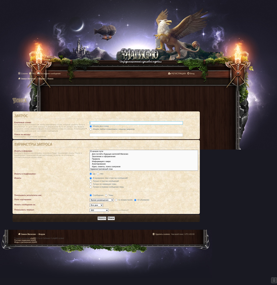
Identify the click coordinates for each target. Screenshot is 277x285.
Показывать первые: (24, 210)
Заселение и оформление (144, 156)
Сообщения (97, 195)
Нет (100, 174)
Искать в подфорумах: (25, 174)
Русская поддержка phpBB (25, 240)
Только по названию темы (103, 184)
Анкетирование (144, 164)
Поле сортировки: (23, 199)
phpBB (33, 238)
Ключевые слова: (22, 122)
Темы (109, 195)
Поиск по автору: (22, 134)
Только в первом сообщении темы (107, 187)
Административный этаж (144, 169)
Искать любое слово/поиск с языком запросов (112, 129)
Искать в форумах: (23, 151)
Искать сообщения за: (25, 205)
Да (92, 174)
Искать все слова (99, 126)
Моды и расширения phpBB (25, 242)
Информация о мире (144, 161)
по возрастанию (124, 200)
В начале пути (144, 151)
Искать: (18, 178)
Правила (144, 159)
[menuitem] (32, 73)
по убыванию (141, 200)
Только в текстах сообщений (104, 181)
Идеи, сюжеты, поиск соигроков (144, 166)
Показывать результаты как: (28, 195)
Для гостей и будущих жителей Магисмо (144, 154)
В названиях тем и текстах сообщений (109, 178)
